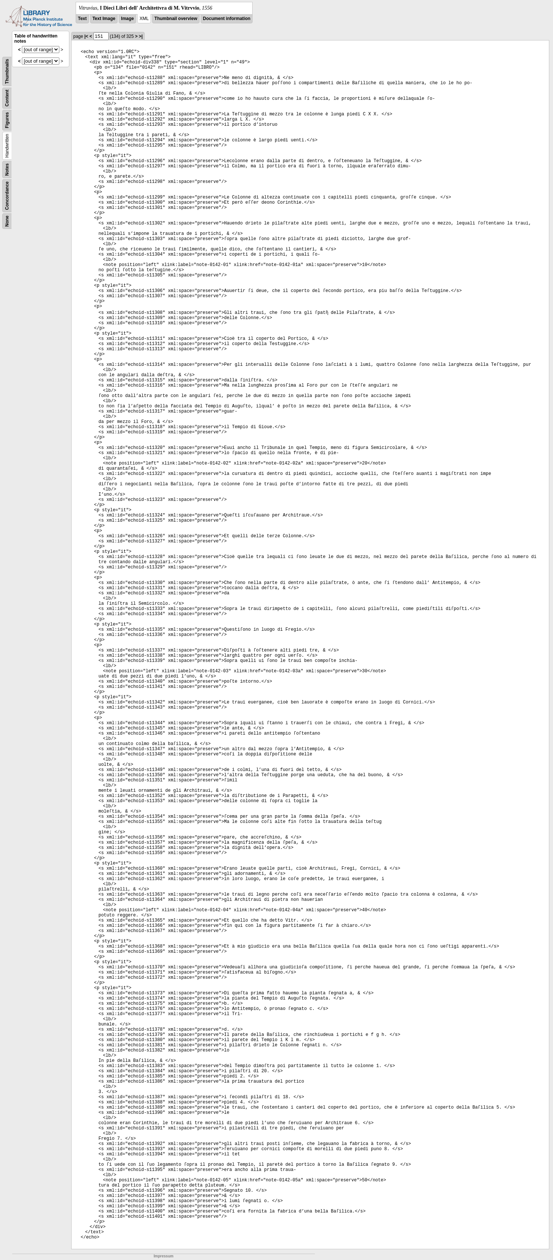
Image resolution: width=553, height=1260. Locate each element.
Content (7, 98)
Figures (7, 120)
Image (127, 18)
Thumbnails (7, 71)
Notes (7, 169)
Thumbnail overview (175, 18)
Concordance (7, 195)
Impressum (163, 1256)
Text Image (103, 18)
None (7, 221)
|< (86, 36)
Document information (226, 18)
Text (82, 18)
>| (140, 36)
